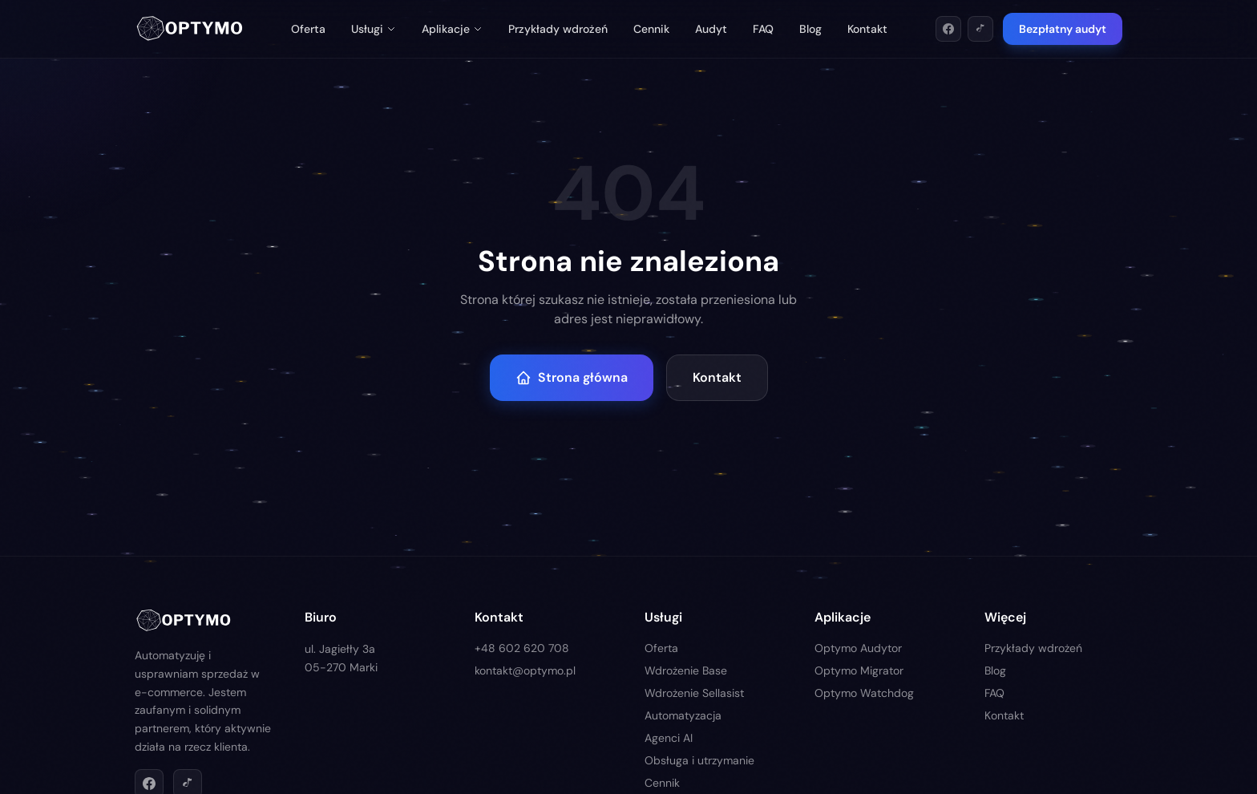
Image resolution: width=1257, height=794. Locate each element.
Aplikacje (452, 29)
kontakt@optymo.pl (525, 670)
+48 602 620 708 (522, 648)
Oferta (308, 29)
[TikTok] (980, 29)
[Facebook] (948, 29)
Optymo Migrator (858, 670)
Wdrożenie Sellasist (694, 693)
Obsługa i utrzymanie (699, 760)
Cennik (651, 29)
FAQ (763, 29)
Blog (810, 29)
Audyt (711, 29)
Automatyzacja (683, 715)
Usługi (373, 29)
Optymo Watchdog (864, 693)
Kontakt (867, 29)
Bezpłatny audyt (1062, 29)
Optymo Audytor (858, 648)
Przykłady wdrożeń (558, 29)
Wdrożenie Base (686, 670)
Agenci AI (669, 738)
